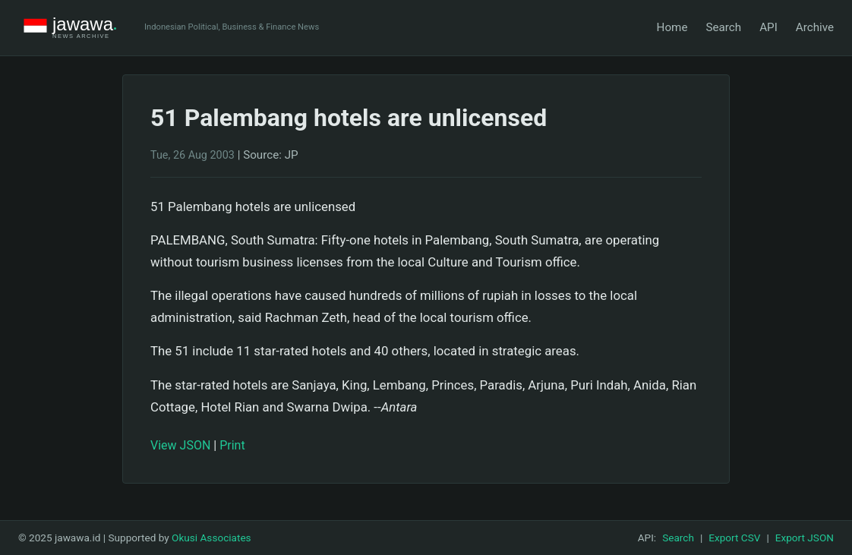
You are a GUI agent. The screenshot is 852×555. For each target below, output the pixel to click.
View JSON (180, 445)
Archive (815, 27)
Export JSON (804, 537)
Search (723, 27)
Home (672, 27)
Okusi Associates (211, 537)
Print (232, 445)
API (768, 27)
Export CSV (734, 537)
